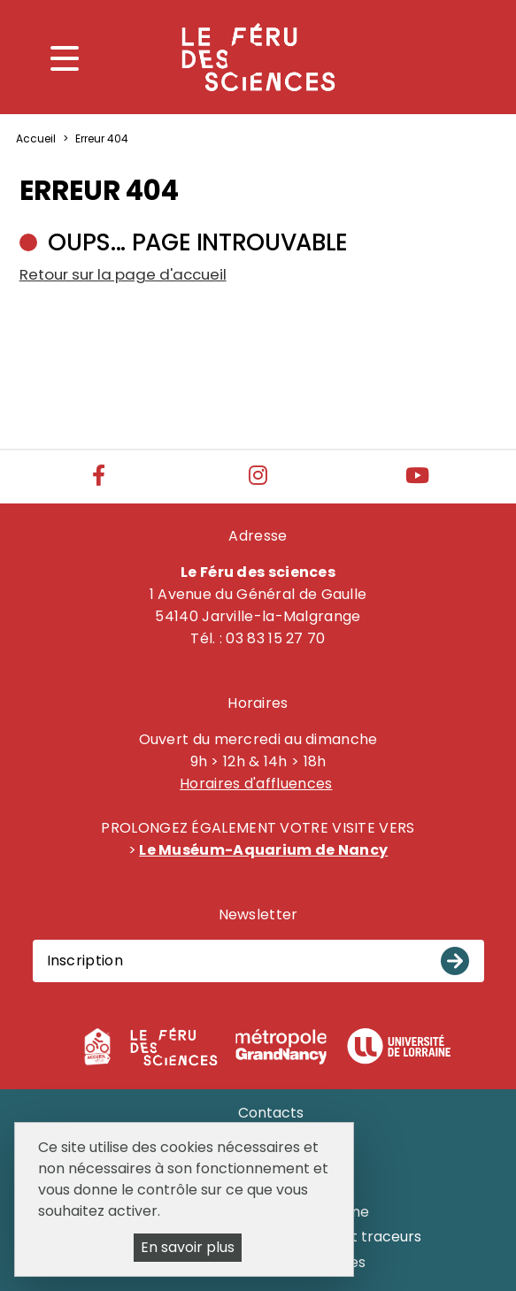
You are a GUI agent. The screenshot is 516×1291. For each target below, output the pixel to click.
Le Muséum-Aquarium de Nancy (263, 850)
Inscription (85, 960)
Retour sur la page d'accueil (123, 274)
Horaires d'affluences (256, 783)
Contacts (271, 1113)
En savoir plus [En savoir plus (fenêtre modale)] (188, 1247)
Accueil (36, 138)
